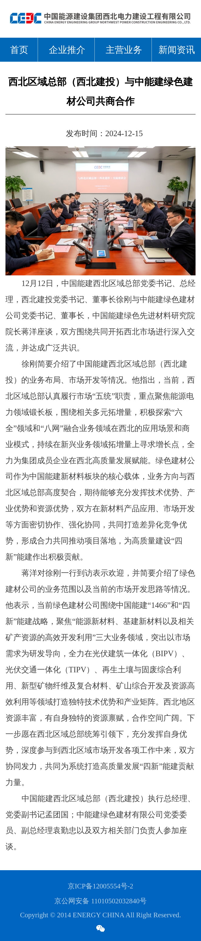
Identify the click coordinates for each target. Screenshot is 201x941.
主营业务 (124, 50)
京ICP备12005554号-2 (100, 886)
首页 (19, 50)
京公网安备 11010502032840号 (100, 901)
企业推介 (67, 50)
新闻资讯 (176, 50)
